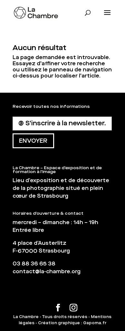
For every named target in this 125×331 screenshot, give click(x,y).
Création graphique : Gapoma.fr (72, 323)
